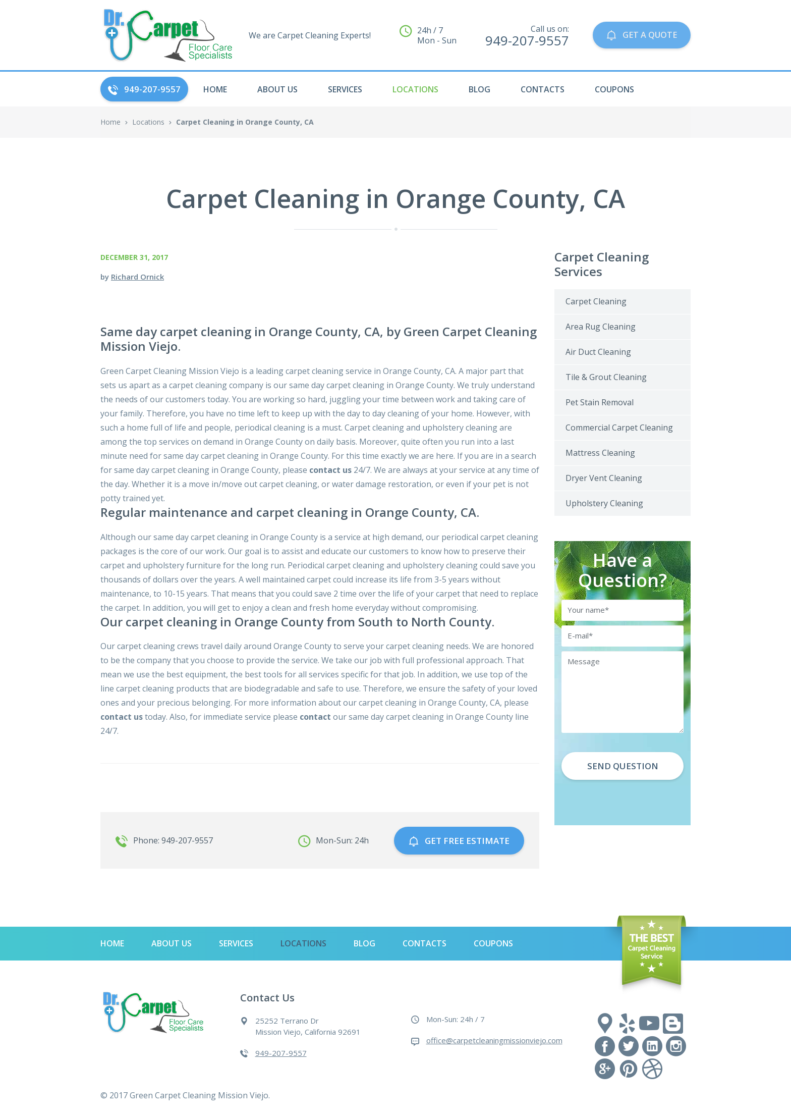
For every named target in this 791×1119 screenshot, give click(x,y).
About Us (277, 89)
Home (110, 122)
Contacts (542, 89)
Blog (479, 89)
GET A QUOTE (639, 35)
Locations (415, 89)
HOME (215, 89)
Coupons (614, 89)
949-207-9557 (144, 89)
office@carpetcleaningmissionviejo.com (494, 1038)
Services (345, 89)
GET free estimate (459, 839)
